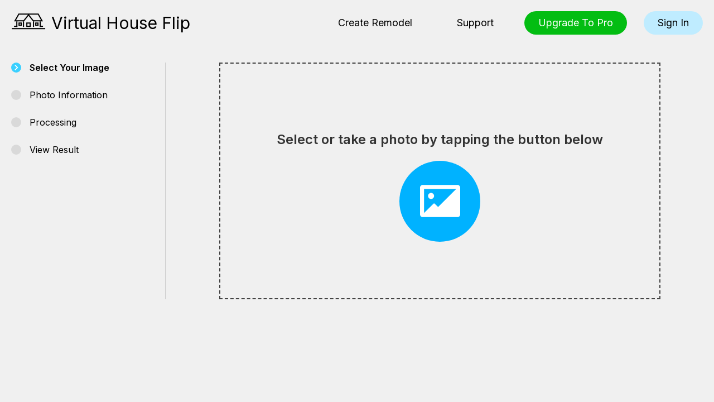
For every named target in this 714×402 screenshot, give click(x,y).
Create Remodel (375, 22)
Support (475, 22)
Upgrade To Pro (575, 22)
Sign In (673, 22)
